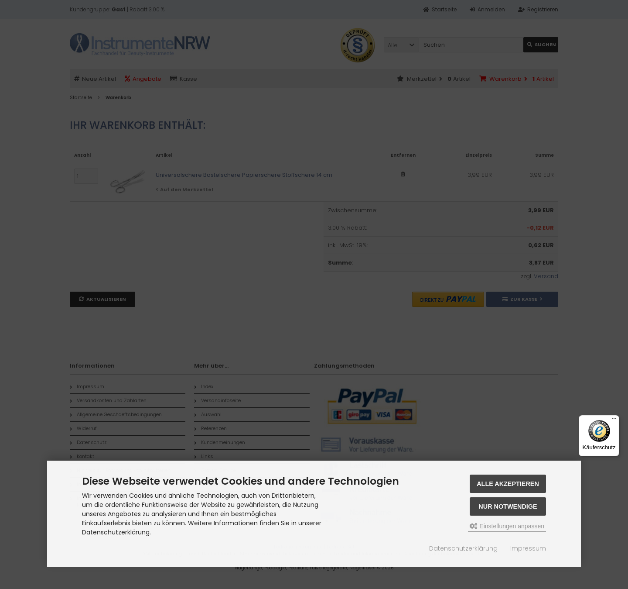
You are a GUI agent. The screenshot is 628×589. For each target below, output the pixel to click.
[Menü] (614, 420)
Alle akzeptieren (508, 483)
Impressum (528, 548)
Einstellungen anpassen (507, 526)
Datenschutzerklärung (463, 548)
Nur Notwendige (507, 506)
